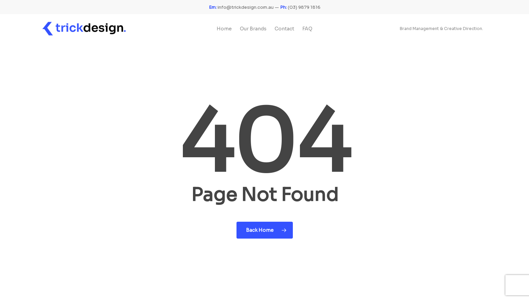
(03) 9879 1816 (300, 7)
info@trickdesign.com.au (241, 7)
